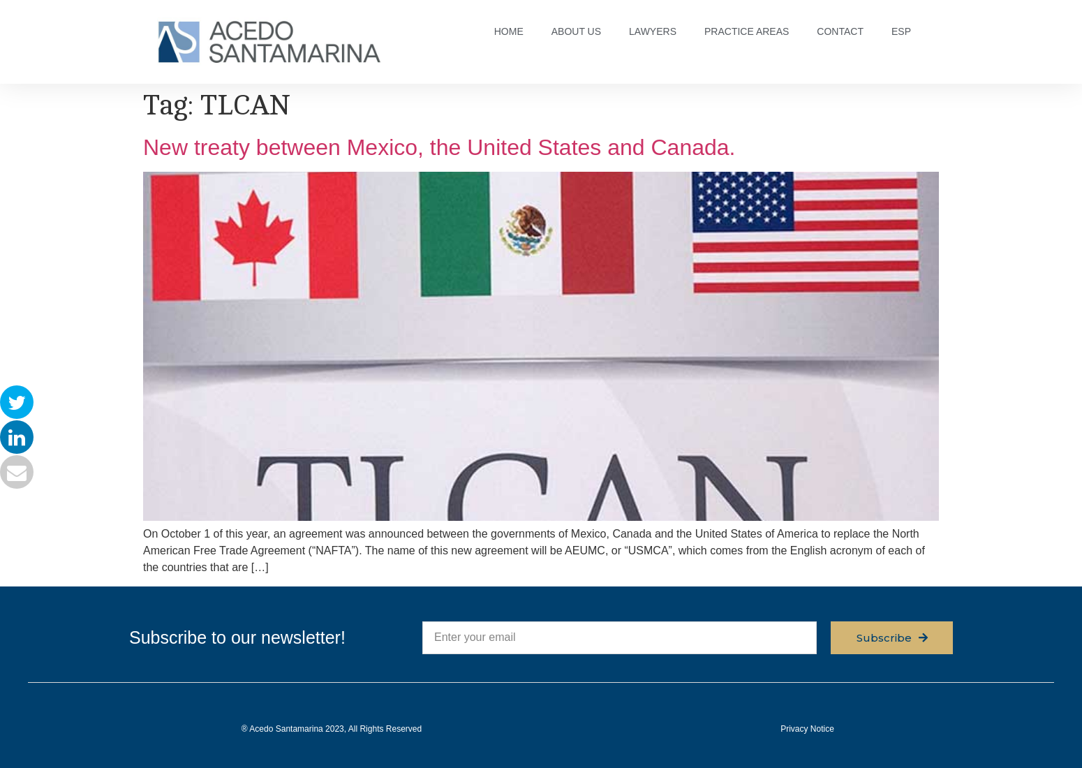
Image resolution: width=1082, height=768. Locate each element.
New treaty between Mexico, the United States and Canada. (439, 147)
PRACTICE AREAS (746, 31)
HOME (509, 31)
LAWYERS (652, 31)
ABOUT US (576, 31)
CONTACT (840, 31)
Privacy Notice (807, 729)
